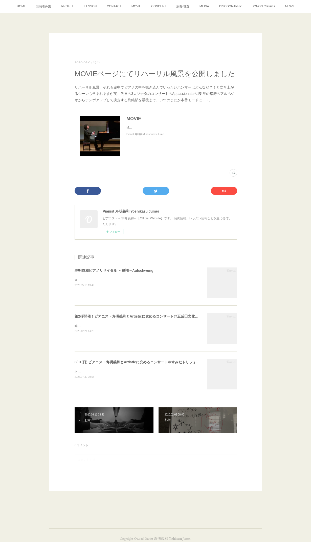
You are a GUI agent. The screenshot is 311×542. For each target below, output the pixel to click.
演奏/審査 (182, 6)
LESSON (90, 6)
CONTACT (114, 6)
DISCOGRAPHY (230, 6)
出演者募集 (43, 6)
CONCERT (158, 6)
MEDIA (204, 6)
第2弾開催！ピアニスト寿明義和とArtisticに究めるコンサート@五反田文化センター (142, 316)
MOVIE (136, 6)
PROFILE (67, 6)
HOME (21, 6)
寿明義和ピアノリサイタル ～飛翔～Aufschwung (114, 270)
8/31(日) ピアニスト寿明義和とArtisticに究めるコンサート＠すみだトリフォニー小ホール (146, 362)
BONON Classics (263, 6)
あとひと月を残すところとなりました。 (102, 371)
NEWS (289, 6)
